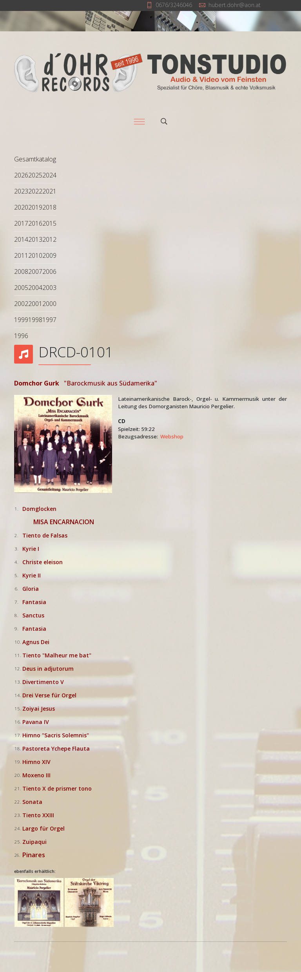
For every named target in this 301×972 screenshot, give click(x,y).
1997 (49, 319)
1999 (21, 319)
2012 (49, 239)
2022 (35, 191)
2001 (35, 303)
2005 (21, 287)
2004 (35, 287)
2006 (49, 271)
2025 (35, 175)
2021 (49, 191)
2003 (49, 287)
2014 (21, 239)
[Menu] (139, 121)
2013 (35, 239)
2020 (21, 207)
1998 (35, 319)
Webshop (171, 436)
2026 (21, 175)
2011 (21, 255)
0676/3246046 (174, 5)
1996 (21, 335)
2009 (49, 255)
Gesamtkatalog (35, 159)
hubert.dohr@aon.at (235, 5)
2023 (21, 191)
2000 (49, 303)
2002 (21, 303)
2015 (49, 223)
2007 (35, 271)
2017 (21, 223)
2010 (35, 255)
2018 (49, 207)
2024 (49, 175)
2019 (35, 207)
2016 (35, 223)
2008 (21, 271)
